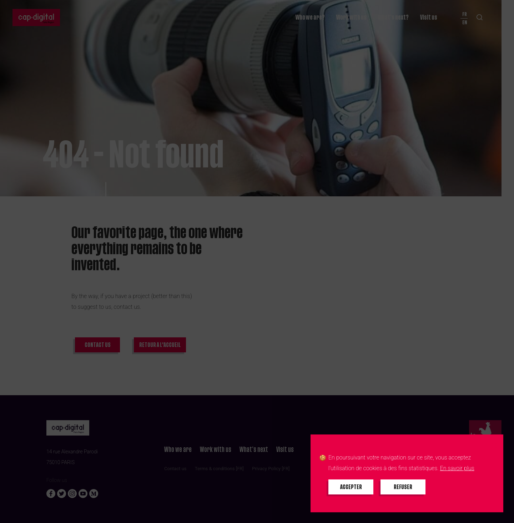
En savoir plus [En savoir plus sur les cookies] (457, 468)
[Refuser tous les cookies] (403, 486)
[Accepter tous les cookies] (350, 486)
